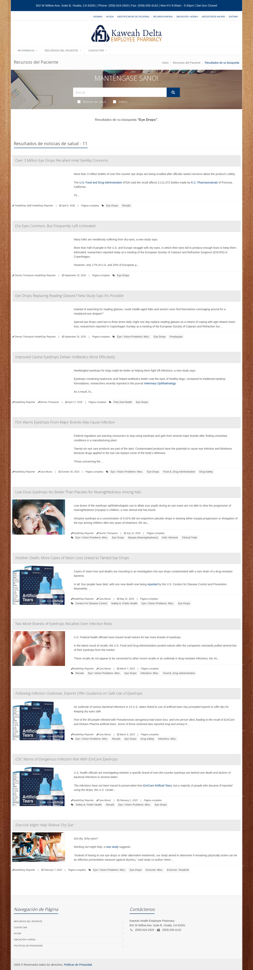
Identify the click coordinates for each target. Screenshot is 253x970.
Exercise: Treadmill (178, 869)
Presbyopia (176, 336)
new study (112, 846)
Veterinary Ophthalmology (160, 383)
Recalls (126, 205)
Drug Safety (206, 471)
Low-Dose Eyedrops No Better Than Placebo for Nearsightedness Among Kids (78, 492)
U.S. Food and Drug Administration (100, 182)
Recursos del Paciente (61, 50)
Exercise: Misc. (154, 869)
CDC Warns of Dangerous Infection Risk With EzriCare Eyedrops (66, 759)
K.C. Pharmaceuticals (204, 182)
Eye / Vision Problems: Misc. (133, 336)
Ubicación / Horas (187, 16)
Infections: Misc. (150, 673)
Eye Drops (112, 205)
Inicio (165, 62)
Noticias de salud (91, 102)
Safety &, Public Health (124, 603)
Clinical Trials (189, 537)
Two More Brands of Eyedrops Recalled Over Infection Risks (63, 623)
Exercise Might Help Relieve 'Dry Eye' (44, 825)
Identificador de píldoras (133, 16)
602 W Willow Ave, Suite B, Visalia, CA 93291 (66, 5)
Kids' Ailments (170, 537)
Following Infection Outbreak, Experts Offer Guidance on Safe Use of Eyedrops (78, 693)
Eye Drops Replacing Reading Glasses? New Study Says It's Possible (69, 295)
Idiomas (97, 16)
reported (152, 584)
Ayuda (109, 16)
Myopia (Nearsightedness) (143, 537)
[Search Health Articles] (120, 92)
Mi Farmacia (26, 50)
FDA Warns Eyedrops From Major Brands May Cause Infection (65, 422)
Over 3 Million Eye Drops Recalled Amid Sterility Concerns (61, 160)
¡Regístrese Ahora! (213, 16)
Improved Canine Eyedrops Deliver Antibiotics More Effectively (65, 357)
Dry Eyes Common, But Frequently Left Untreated (55, 225)
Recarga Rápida (163, 16)
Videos (120, 102)
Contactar (96, 50)
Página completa (90, 205)
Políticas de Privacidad (28, 945)
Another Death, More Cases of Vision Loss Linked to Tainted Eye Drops (72, 557)
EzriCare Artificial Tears (157, 785)
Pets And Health (122, 402)
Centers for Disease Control (91, 603)
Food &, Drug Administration (179, 471)
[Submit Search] (173, 92)
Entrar (233, 16)
